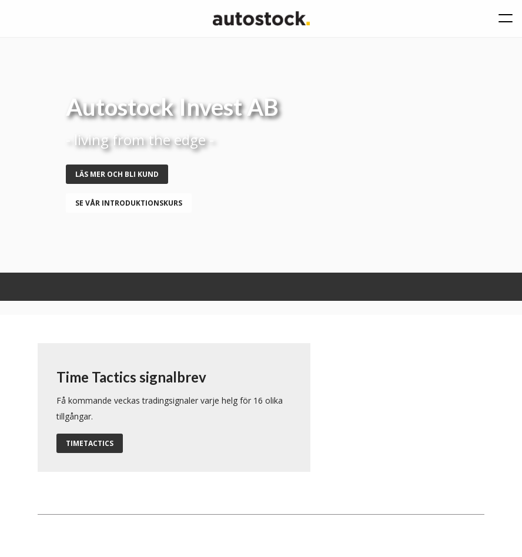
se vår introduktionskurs (128, 203)
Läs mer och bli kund (117, 174)
